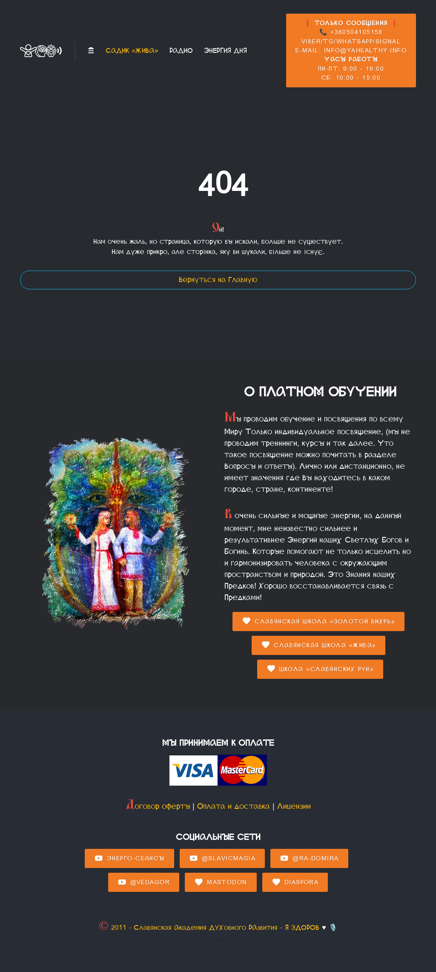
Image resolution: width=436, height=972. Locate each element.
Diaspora (295, 882)
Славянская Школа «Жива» (318, 645)
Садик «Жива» (132, 50)
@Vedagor (144, 882)
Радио (181, 50)
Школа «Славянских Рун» (320, 669)
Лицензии (294, 806)
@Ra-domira (309, 858)
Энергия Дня (225, 50)
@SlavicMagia (222, 858)
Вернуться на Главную (218, 279)
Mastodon (220, 882)
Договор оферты (158, 806)
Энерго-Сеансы (129, 858)
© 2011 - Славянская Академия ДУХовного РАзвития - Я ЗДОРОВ (209, 927)
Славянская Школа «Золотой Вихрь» (318, 621)
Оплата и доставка (233, 806)
